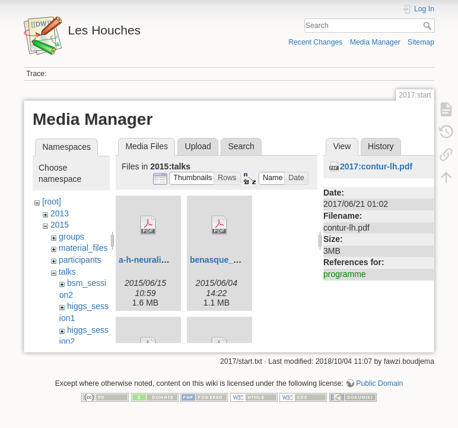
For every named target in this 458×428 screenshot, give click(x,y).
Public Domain (379, 389)
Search (428, 25)
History (381, 146)
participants (80, 260)
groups (71, 236)
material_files (83, 248)
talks (67, 271)
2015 (59, 224)
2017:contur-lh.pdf (376, 166)
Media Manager (375, 42)
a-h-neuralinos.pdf (155, 260)
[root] (51, 201)
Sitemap (421, 42)
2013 (59, 213)
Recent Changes (315, 42)
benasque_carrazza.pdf (236, 260)
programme (344, 274)
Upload (198, 146)
